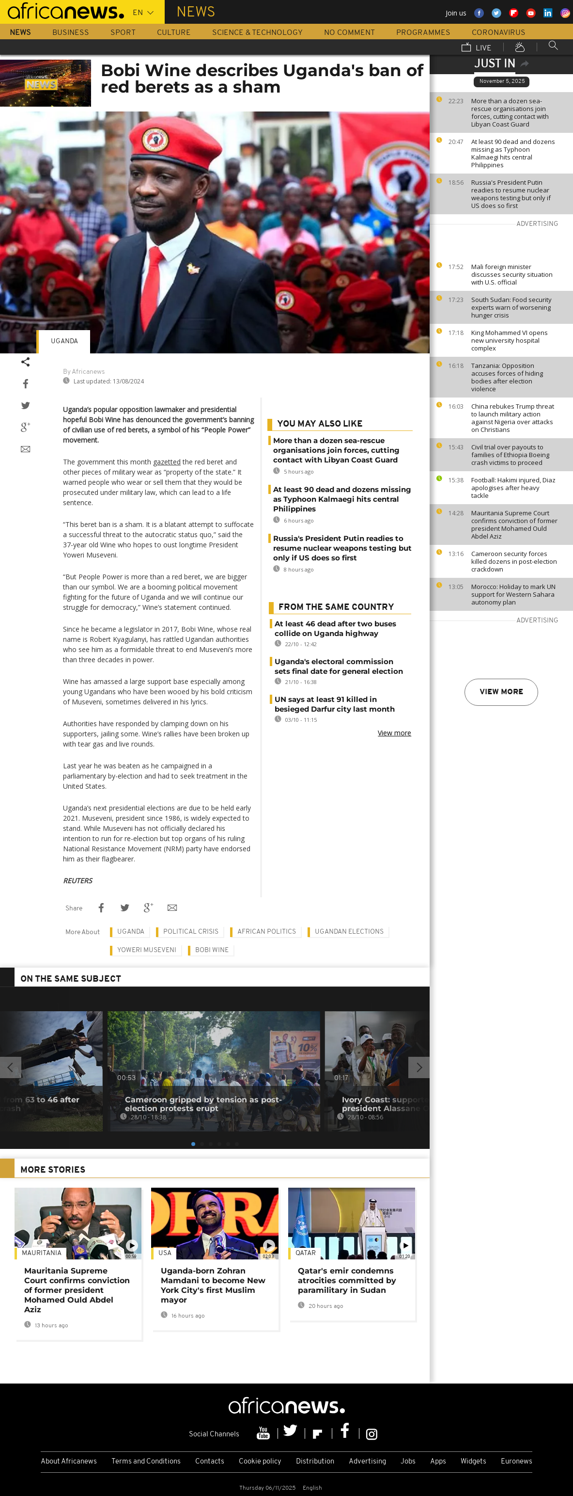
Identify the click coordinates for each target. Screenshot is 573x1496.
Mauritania (42, 1253)
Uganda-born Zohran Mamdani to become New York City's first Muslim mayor (213, 1285)
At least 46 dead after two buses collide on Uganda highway (335, 628)
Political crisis (190, 932)
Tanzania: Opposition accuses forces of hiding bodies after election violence (507, 377)
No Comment (349, 33)
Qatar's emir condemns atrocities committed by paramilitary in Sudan (347, 1280)
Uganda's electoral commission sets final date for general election (339, 666)
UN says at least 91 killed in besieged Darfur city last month (335, 704)
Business (70, 33)
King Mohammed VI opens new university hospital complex (509, 340)
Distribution (315, 1461)
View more (501, 692)
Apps (438, 1461)
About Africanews (69, 1461)
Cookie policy (260, 1461)
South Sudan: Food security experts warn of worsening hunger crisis (511, 307)
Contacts (209, 1461)
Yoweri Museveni (146, 950)
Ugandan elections (349, 932)
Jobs (408, 1461)
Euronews (516, 1461)
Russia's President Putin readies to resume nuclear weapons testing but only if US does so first (511, 193)
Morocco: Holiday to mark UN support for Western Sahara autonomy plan (513, 594)
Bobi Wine (212, 950)
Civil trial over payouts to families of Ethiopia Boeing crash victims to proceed (510, 454)
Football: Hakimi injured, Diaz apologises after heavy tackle (513, 487)
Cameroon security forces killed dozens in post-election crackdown (514, 561)
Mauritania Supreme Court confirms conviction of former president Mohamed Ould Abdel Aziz (514, 524)
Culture (174, 33)
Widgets (473, 1461)
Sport (123, 33)
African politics (266, 932)
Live (477, 48)
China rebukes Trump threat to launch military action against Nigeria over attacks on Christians (512, 417)
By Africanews (84, 372)
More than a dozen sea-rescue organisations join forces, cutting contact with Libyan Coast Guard (510, 112)
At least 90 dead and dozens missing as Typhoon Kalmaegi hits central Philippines (513, 153)
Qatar (305, 1253)
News (20, 33)
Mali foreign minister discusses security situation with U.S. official (512, 274)
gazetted (167, 461)
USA (164, 1253)
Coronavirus (499, 33)
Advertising (367, 1461)
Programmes (423, 33)
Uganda (64, 341)
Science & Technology (257, 33)
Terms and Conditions (146, 1461)
